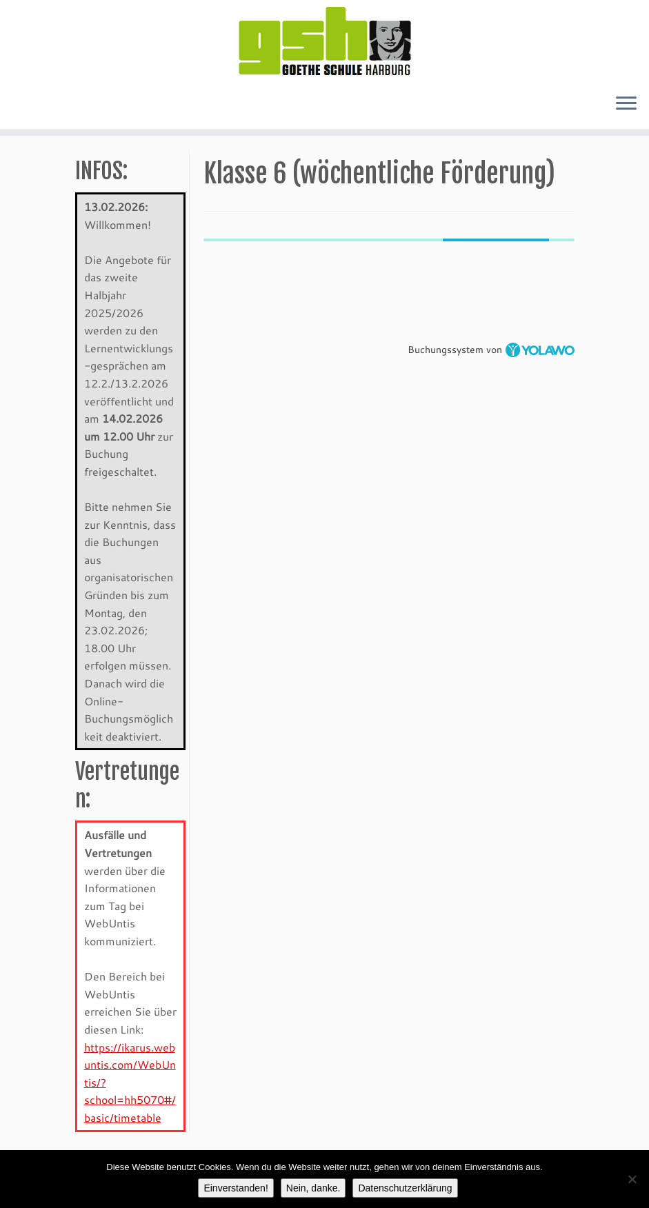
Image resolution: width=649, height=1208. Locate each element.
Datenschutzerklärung (405, 1188)
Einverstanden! (235, 1188)
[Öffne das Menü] (626, 104)
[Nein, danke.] (632, 1179)
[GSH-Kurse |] (324, 41)
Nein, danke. (313, 1188)
